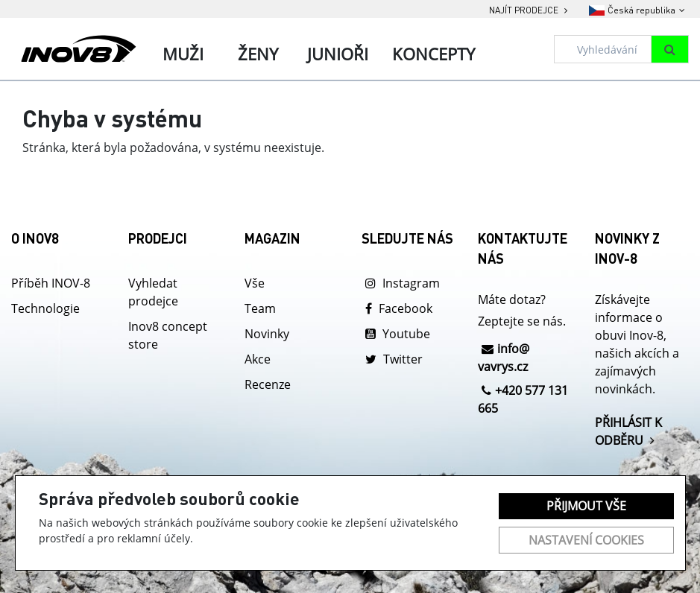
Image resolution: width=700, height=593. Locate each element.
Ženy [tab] (258, 53)
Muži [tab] (183, 53)
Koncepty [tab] (433, 53)
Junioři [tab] (337, 53)
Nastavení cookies (586, 540)
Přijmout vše (586, 506)
